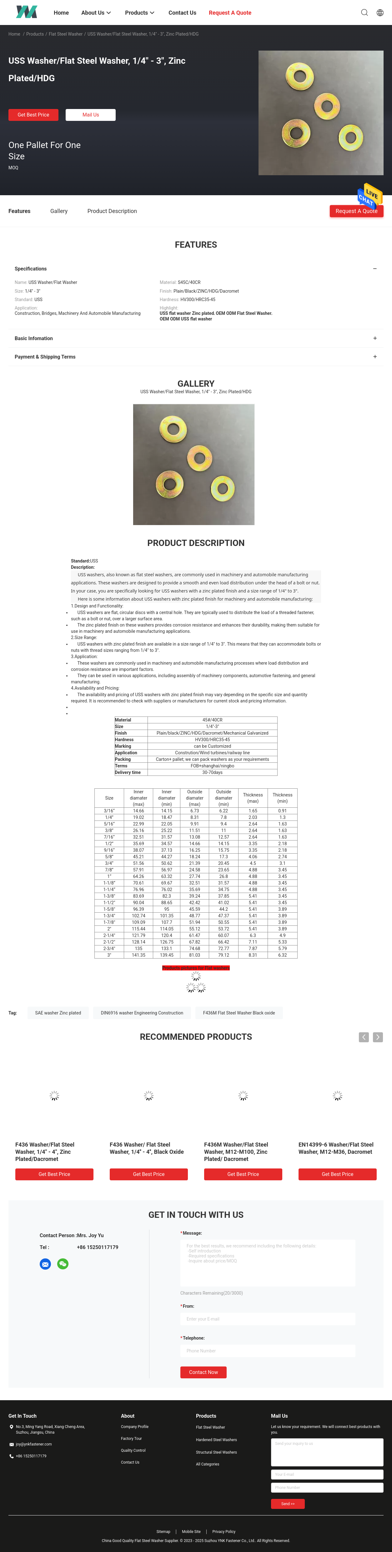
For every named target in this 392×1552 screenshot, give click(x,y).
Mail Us (91, 115)
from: (188, 1306)
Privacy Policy (223, 1532)
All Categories (207, 1464)
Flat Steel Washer (66, 34)
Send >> (287, 1504)
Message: (192, 1233)
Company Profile (134, 1427)
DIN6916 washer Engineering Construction (142, 1012)
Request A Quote (357, 210)
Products (35, 34)
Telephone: (194, 1338)
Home (14, 34)
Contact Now (203, 1372)
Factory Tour (131, 1438)
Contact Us (130, 1462)
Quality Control (133, 1450)
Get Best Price (33, 115)
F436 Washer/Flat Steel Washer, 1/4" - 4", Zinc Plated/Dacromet (44, 1151)
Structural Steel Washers (216, 1452)
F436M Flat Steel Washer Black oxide (239, 1012)
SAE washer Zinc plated (58, 1012)
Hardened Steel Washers (216, 1440)
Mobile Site (191, 1532)
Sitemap (163, 1532)
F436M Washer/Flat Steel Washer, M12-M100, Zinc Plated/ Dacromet (236, 1151)
